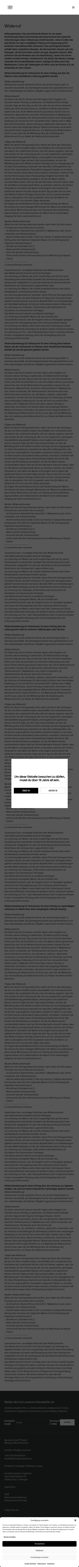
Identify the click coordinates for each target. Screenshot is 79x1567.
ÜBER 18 (26, 790)
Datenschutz (41, 1563)
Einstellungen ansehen (39, 1557)
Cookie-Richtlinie (30, 1563)
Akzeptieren (39, 1544)
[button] (75, 1520)
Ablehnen (39, 1550)
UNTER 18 (53, 790)
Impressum (51, 1563)
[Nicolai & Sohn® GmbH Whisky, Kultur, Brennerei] (39, 7)
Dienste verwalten (10, 1537)
